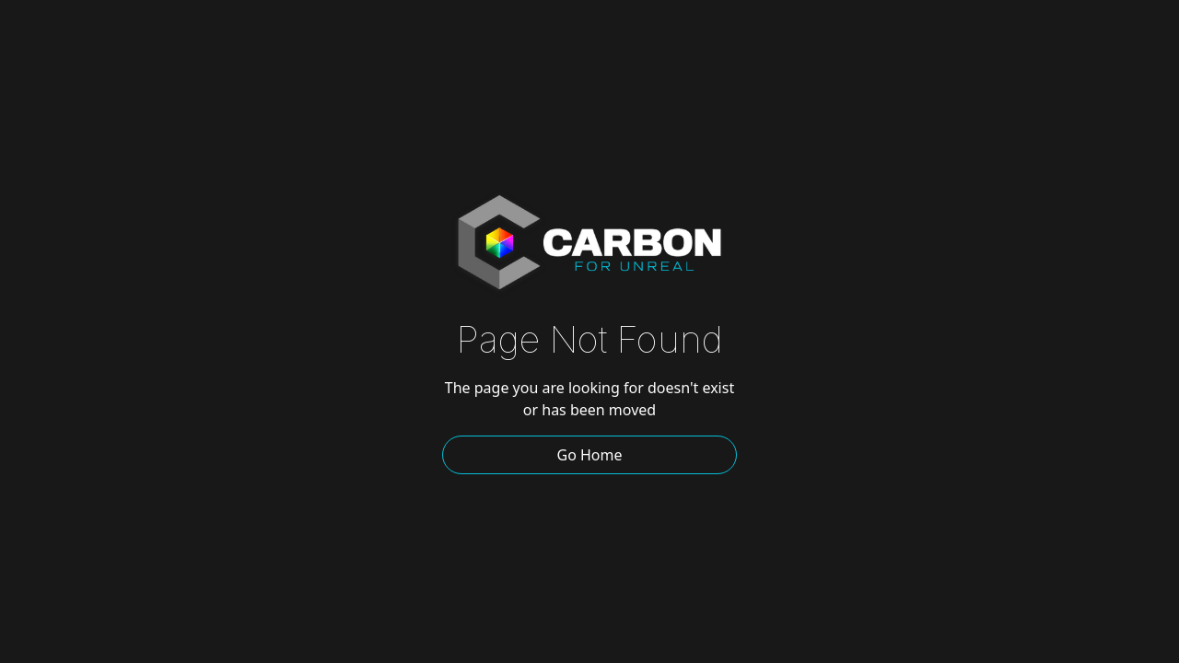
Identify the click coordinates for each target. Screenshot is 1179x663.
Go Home (589, 455)
